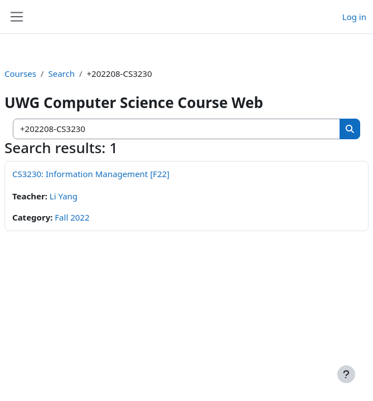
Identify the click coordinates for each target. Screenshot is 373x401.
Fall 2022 (72, 217)
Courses (20, 73)
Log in (354, 16)
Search (61, 73)
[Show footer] (346, 374)
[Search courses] (177, 129)
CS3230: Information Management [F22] (90, 173)
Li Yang (63, 196)
